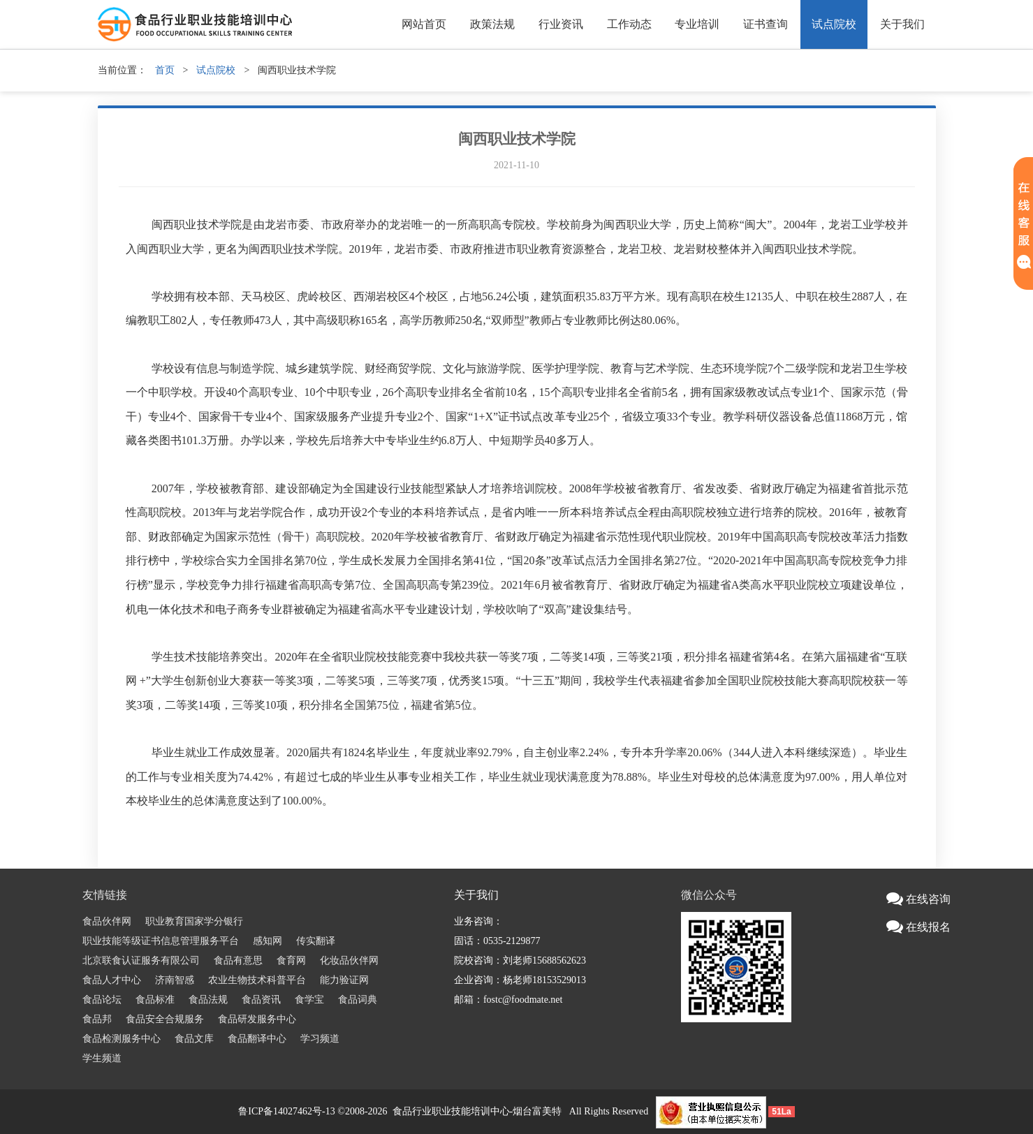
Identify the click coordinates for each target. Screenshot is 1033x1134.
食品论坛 (102, 999)
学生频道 (102, 1058)
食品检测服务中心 (121, 1038)
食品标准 (155, 999)
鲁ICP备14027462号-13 (286, 1111)
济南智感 (174, 980)
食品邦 (97, 1019)
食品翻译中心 (257, 1038)
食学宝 (309, 999)
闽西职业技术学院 (517, 139)
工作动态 (629, 24)
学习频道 (319, 1038)
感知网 (267, 941)
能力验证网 (344, 980)
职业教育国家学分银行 (194, 921)
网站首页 (424, 24)
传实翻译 (315, 941)
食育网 (291, 960)
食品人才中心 (111, 980)
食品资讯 (261, 999)
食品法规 (208, 999)
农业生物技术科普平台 (257, 980)
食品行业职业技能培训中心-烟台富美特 (477, 1111)
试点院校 (834, 24)
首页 (165, 70)
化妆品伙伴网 (349, 960)
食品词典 (357, 999)
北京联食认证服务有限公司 (141, 960)
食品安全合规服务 (165, 1019)
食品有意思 (238, 960)
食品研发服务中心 (257, 1019)
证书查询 (765, 24)
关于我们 (902, 24)
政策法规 (492, 24)
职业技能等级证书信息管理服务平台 (160, 941)
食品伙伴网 (106, 921)
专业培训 (697, 24)
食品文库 (194, 1038)
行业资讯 (561, 24)
